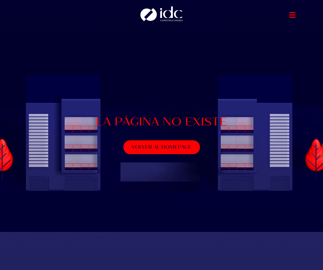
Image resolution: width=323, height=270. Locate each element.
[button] (292, 15)
